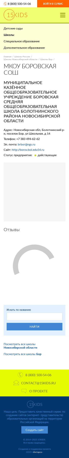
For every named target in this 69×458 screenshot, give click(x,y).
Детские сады (13, 28)
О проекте (35, 391)
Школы (9, 34)
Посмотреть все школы (20, 345)
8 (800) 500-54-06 (19, 3)
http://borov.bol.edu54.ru (28, 149)
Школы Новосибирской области (20, 59)
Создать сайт (35, 430)
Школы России (22, 56)
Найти (35, 326)
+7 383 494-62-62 (28, 138)
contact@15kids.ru (34, 383)
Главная (7, 56)
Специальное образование (22, 41)
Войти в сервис (53, 3)
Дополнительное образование (24, 47)
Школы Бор (46, 59)
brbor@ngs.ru (26, 144)
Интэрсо (37, 452)
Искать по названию (19, 309)
